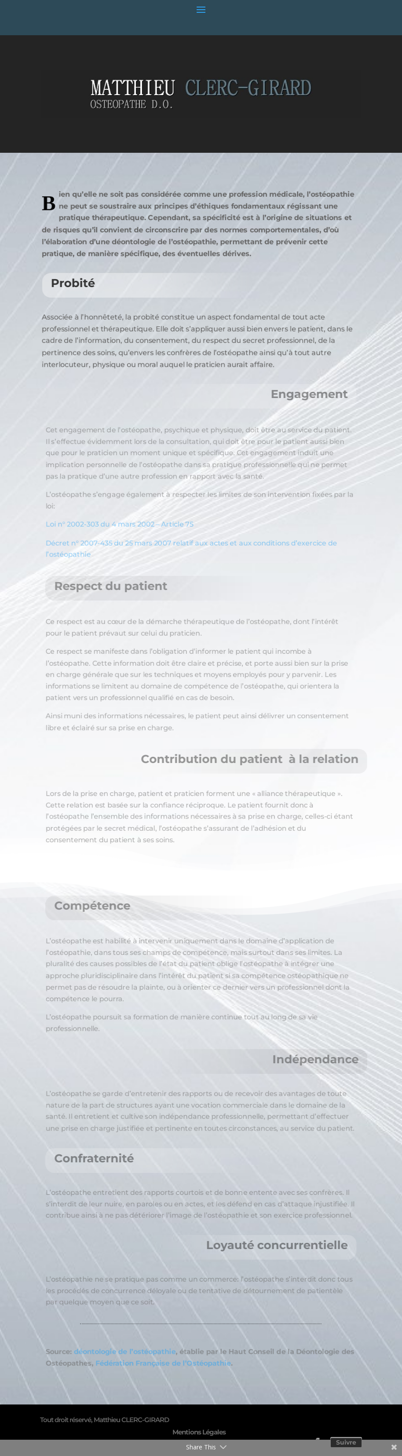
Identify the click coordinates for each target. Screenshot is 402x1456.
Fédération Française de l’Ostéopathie (158, 1363)
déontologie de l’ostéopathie (115, 1351)
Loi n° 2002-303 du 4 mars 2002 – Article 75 (109, 528)
